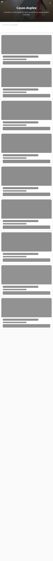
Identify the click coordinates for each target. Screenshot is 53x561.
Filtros (5, 29)
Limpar (14, 29)
